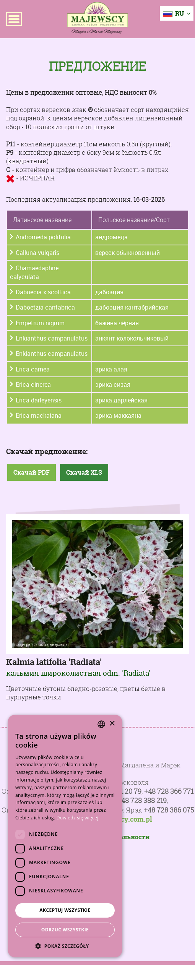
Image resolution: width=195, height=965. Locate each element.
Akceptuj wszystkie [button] (64, 910)
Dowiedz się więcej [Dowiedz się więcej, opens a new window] (78, 817)
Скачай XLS (84, 472)
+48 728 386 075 (169, 810)
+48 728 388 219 (142, 800)
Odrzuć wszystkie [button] (65, 929)
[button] (65, 946)
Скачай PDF (31, 472)
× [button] (112, 724)
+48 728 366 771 (168, 791)
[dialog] (65, 836)
